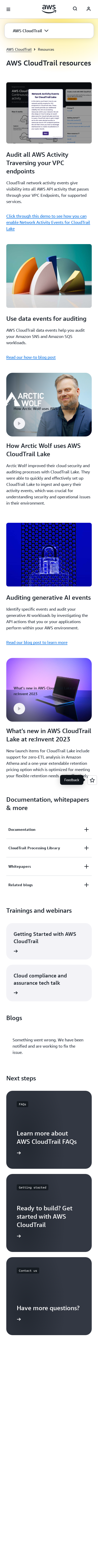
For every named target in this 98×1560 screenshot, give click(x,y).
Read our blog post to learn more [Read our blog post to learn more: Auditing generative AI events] (36, 642)
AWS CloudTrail (19, 49)
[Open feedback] (92, 780)
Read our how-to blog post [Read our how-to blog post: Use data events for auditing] (31, 357)
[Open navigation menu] (8, 9)
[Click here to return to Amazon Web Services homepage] (49, 9)
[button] (31, 30)
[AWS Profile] (88, 9)
